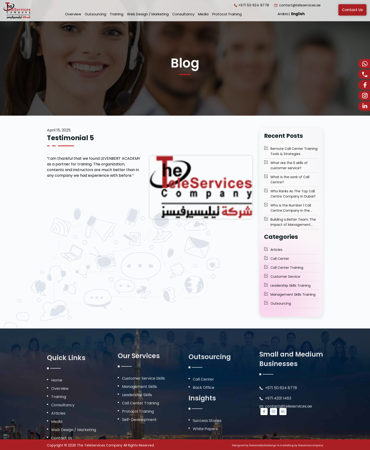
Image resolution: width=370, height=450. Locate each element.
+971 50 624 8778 (253, 5)
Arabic (283, 13)
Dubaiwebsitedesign (263, 445)
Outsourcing (95, 14)
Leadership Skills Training (290, 285)
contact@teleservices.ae (300, 5)
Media (203, 14)
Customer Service (285, 276)
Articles (276, 250)
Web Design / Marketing (148, 14)
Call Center (279, 259)
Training (116, 14)
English (298, 13)
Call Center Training (286, 267)
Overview (73, 14)
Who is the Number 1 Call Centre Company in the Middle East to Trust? (290, 208)
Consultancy (183, 14)
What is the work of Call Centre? (289, 180)
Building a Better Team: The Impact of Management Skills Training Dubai (293, 222)
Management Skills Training (292, 294)
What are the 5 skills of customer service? (289, 166)
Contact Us (352, 9)
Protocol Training (227, 14)
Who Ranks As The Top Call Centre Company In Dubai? (292, 194)
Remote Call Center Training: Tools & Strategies (294, 151)
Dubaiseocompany (310, 445)
